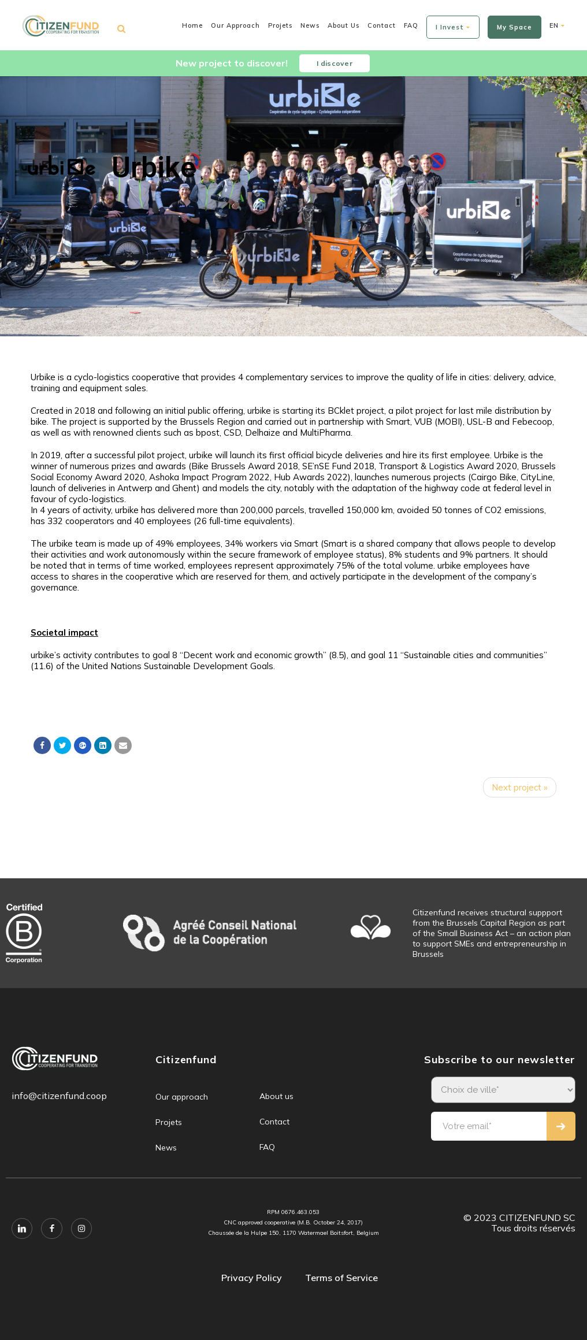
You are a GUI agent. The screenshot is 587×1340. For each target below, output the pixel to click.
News (309, 25)
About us (343, 25)
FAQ (411, 25)
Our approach (235, 25)
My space (514, 27)
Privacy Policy (251, 1277)
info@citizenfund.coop (59, 1095)
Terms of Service (341, 1277)
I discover (334, 63)
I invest (453, 27)
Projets (280, 25)
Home (192, 25)
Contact (381, 25)
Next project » (520, 787)
